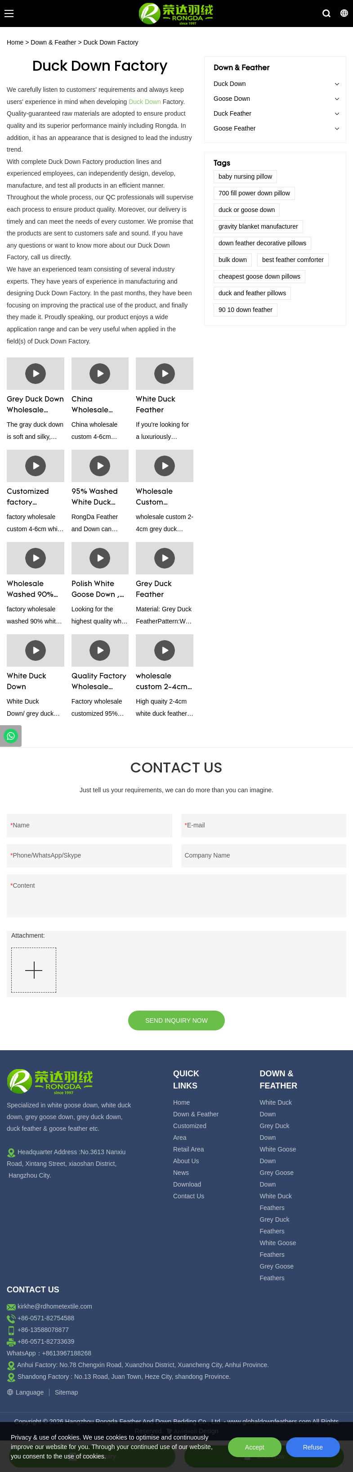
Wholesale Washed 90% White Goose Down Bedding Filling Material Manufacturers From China (33, 591)
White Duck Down (26, 682)
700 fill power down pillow (254, 193)
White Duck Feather (155, 405)
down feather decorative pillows (262, 243)
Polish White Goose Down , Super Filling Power (95, 591)
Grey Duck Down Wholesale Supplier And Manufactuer (35, 406)
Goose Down (232, 98)
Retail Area (188, 1149)
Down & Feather (53, 42)
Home (15, 42)
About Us (186, 1161)
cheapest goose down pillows (259, 276)
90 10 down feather (246, 309)
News (181, 1172)
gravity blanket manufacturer (258, 226)
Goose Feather (234, 128)
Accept (254, 1447)
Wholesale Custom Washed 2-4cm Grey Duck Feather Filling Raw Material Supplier (163, 498)
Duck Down (145, 101)
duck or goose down (247, 209)
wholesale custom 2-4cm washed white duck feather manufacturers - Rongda (162, 683)
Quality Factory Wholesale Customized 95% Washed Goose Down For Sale (99, 683)
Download (187, 1184)
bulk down (233, 259)
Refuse (313, 1447)
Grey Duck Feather (154, 590)
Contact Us (188, 1196)
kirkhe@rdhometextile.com (55, 1306)
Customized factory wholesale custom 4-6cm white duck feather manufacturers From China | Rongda (33, 498)
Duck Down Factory (110, 42)
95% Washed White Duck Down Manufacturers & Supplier (97, 498)
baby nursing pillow (245, 176)
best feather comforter (293, 259)
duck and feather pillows (252, 293)
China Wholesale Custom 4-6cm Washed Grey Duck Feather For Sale (98, 406)
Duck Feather (232, 113)
